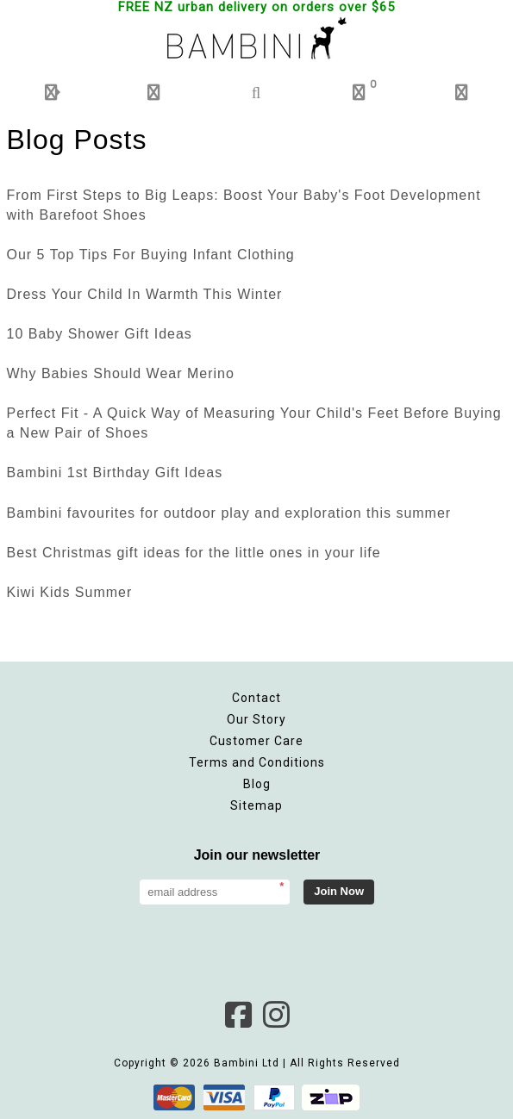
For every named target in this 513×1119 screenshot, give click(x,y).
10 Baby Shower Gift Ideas (99, 333)
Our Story (256, 719)
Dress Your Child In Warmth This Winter (145, 294)
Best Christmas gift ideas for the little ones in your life (194, 552)
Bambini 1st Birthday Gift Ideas (115, 472)
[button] (51, 92)
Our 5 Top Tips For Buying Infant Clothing (151, 254)
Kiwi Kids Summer (70, 592)
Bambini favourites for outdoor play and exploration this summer (229, 513)
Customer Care (256, 741)
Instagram (276, 1014)
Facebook (238, 1014)
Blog (257, 784)
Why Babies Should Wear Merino (121, 373)
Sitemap (256, 805)
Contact (256, 698)
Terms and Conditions (257, 762)
